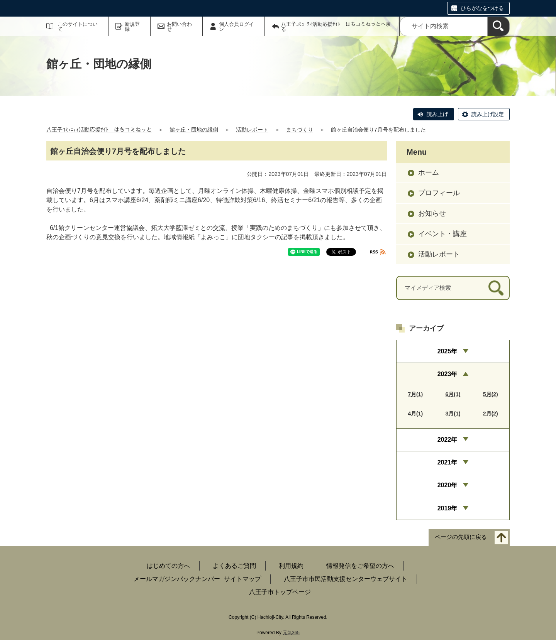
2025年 (447, 351)
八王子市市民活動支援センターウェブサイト (345, 579)
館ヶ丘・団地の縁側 (194, 130)
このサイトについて (78, 26)
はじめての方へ (168, 565)
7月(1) (415, 394)
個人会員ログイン (236, 26)
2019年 (447, 508)
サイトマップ (242, 579)
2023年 (447, 374)
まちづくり (299, 130)
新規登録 (132, 26)
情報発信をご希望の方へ (360, 565)
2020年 (447, 485)
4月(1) (415, 413)
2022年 (447, 439)
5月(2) (490, 394)
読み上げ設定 (487, 114)
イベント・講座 (442, 234)
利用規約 (291, 565)
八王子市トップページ (280, 592)
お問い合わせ (179, 26)
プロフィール (439, 193)
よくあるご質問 (234, 565)
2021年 (447, 462)
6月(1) (453, 394)
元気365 (291, 632)
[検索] (498, 26)
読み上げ (437, 114)
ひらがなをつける (482, 8)
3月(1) (453, 413)
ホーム (428, 172)
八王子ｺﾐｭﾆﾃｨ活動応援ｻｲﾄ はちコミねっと (99, 130)
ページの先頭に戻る (461, 537)
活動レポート (252, 130)
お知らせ (432, 213)
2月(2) (490, 413)
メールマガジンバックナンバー (177, 579)
